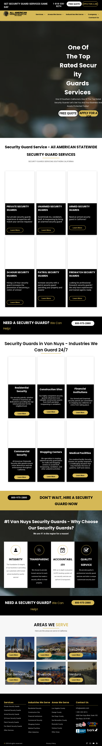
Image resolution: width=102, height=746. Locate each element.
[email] (90, 743)
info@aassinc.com (82, 708)
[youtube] (93, 743)
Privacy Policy (51, 743)
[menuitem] (39, 14)
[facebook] (87, 743)
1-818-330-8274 (81, 712)
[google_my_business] (97, 743)
